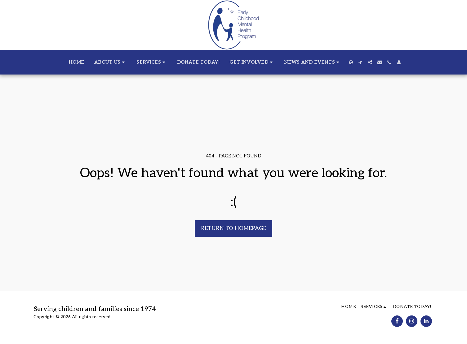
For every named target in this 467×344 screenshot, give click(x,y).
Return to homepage (233, 228)
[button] (110, 62)
